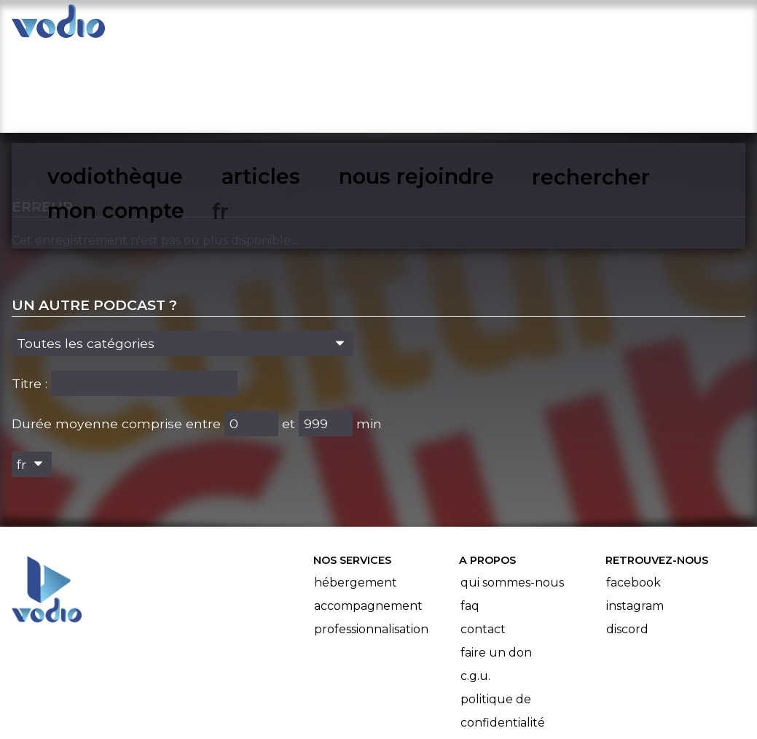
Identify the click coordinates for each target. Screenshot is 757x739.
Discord (627, 539)
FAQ (469, 515)
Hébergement (355, 492)
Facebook (633, 492)
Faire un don (496, 562)
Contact (483, 539)
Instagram (635, 515)
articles (318, 26)
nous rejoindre (424, 26)
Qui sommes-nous (512, 492)
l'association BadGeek (254, 707)
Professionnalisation (371, 539)
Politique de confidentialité (502, 620)
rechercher (543, 26)
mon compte (657, 26)
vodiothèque (219, 26)
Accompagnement (368, 515)
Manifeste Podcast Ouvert (419, 686)
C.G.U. (475, 585)
